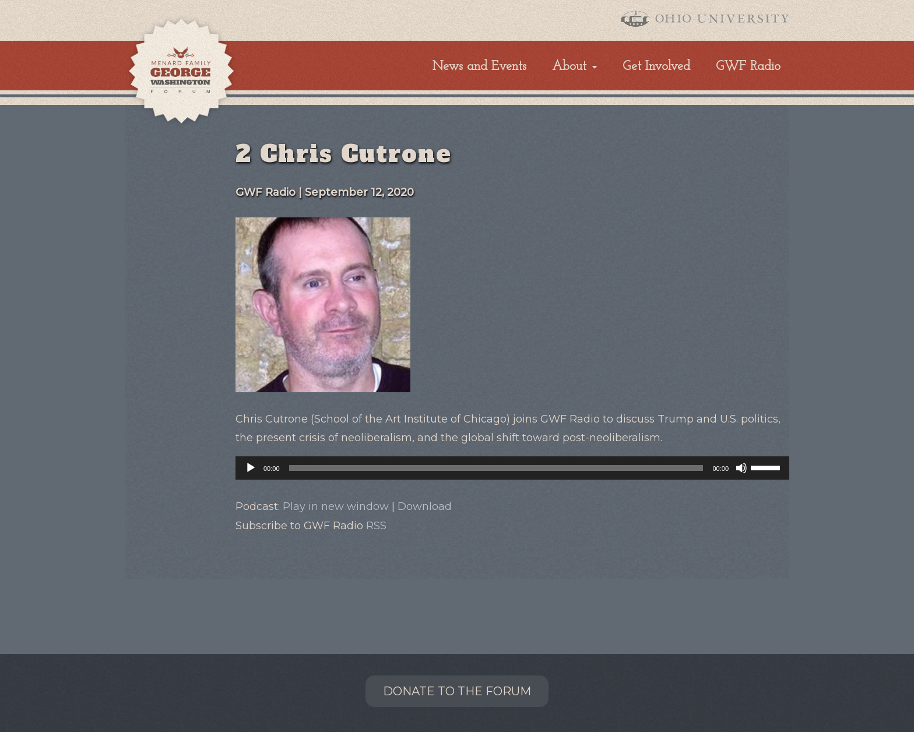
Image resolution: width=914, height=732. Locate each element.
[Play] (250, 468)
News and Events (479, 66)
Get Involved (656, 66)
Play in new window (336, 506)
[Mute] (741, 468)
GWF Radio (748, 66)
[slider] (496, 468)
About (569, 66)
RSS (376, 525)
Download (425, 506)
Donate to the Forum (457, 691)
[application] (512, 468)
